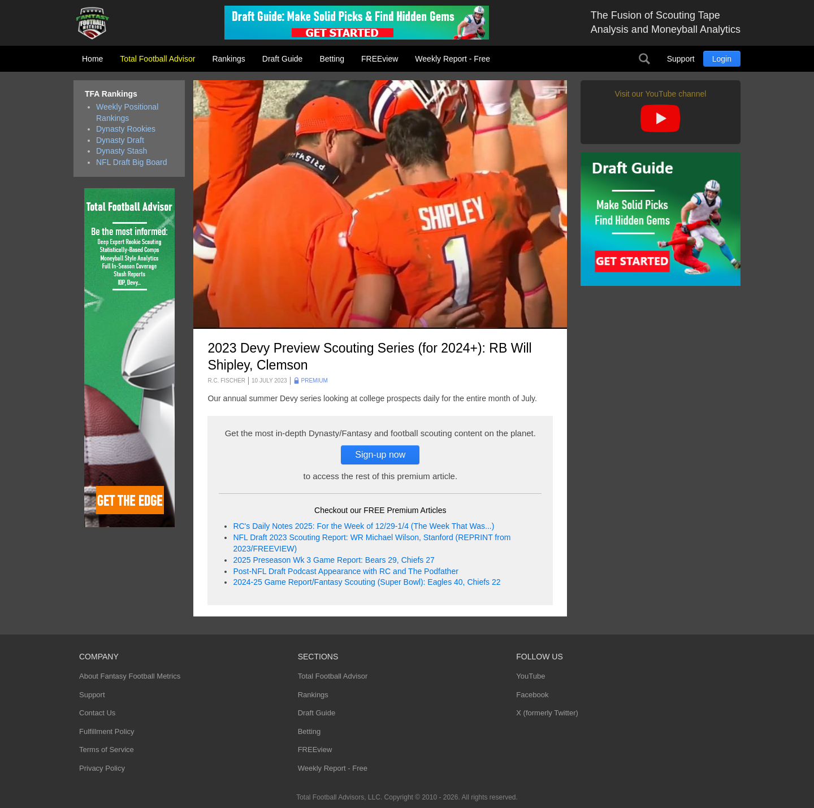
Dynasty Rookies (125, 128)
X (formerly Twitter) (547, 713)
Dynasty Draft (120, 140)
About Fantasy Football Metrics (129, 676)
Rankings (228, 58)
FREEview (379, 58)
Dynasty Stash (121, 150)
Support (681, 58)
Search (644, 59)
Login (721, 58)
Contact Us (97, 713)
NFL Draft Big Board (131, 162)
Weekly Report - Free (452, 58)
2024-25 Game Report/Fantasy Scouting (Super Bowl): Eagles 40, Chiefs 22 (366, 582)
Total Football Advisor (157, 58)
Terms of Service (106, 749)
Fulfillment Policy (107, 731)
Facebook (532, 694)
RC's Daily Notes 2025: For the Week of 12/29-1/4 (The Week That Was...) (363, 526)
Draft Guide (282, 58)
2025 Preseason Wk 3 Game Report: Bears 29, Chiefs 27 (333, 559)
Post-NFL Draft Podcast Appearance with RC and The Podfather (345, 571)
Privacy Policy (102, 768)
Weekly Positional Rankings (127, 112)
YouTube (530, 676)
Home (92, 58)
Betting (331, 58)
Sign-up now (380, 454)
